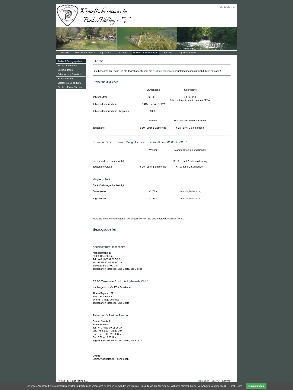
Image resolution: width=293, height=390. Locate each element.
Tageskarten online (187, 52)
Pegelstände (105, 52)
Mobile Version (227, 7)
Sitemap (226, 381)
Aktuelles (65, 52)
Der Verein (123, 52)
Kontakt (168, 52)
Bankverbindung (66, 78)
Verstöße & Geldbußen (69, 83)
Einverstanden (256, 386)
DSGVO (216, 381)
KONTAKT (172, 218)
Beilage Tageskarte (67, 65)
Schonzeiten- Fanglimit (69, 74)
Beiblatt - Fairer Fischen (70, 87)
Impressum (203, 381)
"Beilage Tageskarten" (165, 71)
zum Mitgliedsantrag (190, 191)
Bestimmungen (65, 70)
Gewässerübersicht (85, 52)
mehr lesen (236, 386)
